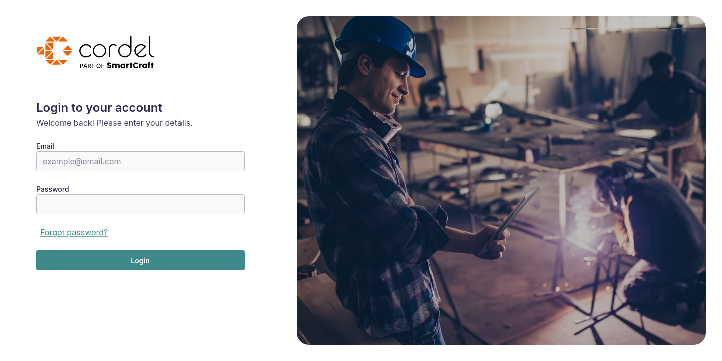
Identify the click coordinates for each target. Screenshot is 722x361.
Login (140, 260)
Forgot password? (74, 232)
